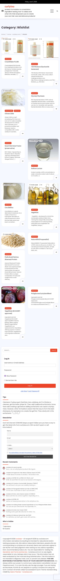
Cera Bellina (9, 210)
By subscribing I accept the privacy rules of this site (25, 457)
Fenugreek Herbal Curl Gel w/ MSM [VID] (25, 493)
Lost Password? (33, 396)
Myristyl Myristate (37, 96)
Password (7, 375)
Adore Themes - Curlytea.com (21, 577)
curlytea (9, 6)
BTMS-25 (16, 504)
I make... (9, 450)
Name (9, 435)
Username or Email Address (14, 367)
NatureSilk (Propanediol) (39, 243)
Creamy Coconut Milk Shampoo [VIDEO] (25, 488)
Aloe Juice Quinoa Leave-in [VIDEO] (24, 499)
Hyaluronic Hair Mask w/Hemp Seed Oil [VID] (27, 477)
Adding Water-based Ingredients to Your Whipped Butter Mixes (32, 509)
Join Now (24, 396)
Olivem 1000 (9, 114)
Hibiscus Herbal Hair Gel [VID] (22, 520)
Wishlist (8, 58)
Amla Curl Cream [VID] (20, 514)
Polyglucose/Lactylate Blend (41, 296)
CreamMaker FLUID (12, 61)
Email (8, 443)
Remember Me (10, 385)
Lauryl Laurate (17, 472)
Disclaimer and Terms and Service (15, 557)
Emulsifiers (9, 111)
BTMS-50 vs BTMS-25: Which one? (23, 483)
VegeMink (35, 216)
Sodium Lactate (36, 171)
